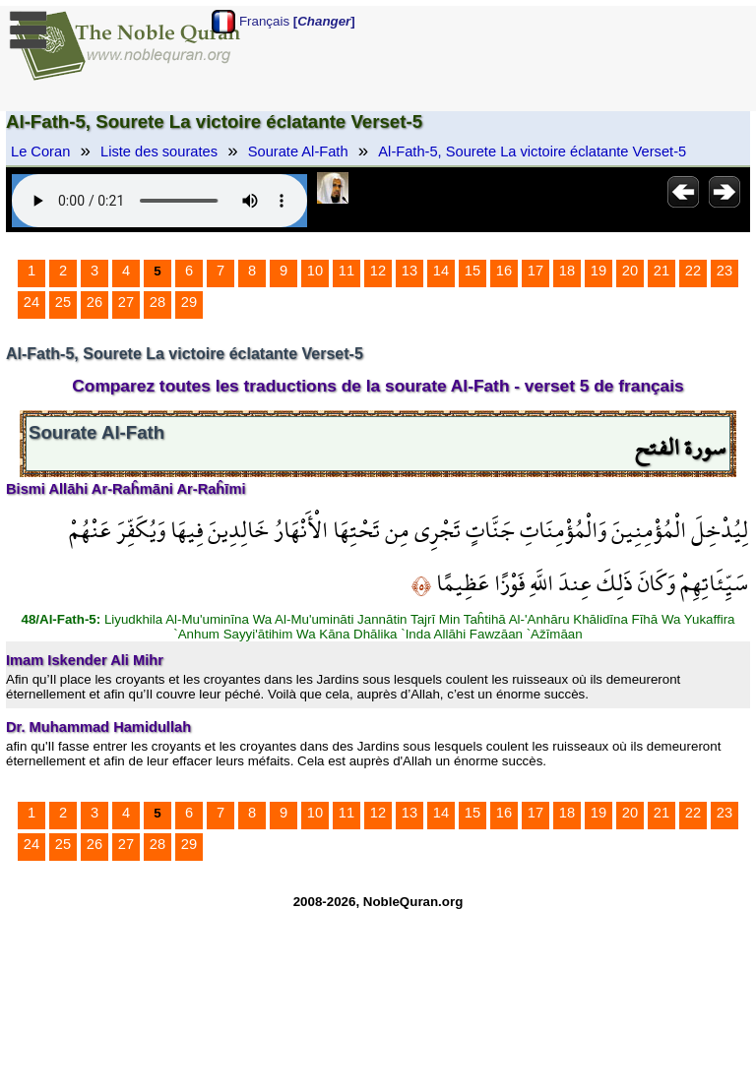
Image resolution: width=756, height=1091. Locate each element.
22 (693, 270)
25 (63, 302)
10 (315, 270)
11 (346, 270)
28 (157, 302)
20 (630, 270)
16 (504, 270)
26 (94, 302)
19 (598, 270)
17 (535, 270)
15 (472, 270)
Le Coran (40, 151)
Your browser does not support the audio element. (159, 200)
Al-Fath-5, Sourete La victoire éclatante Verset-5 (532, 151)
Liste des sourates (159, 151)
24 (31, 302)
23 (724, 270)
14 (441, 270)
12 (378, 270)
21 (661, 270)
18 (567, 270)
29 (189, 302)
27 (126, 302)
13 (409, 270)
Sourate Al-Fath (298, 151)
